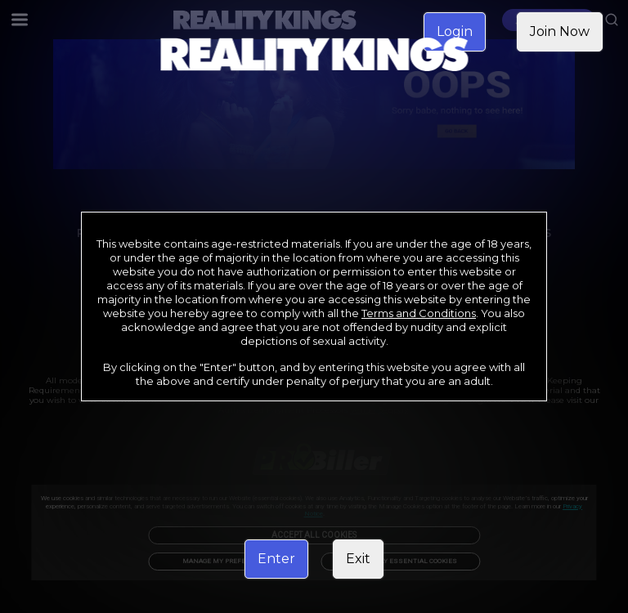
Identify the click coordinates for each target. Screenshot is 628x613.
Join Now (560, 31)
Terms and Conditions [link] (418, 313)
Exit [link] (358, 558)
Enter (276, 558)
